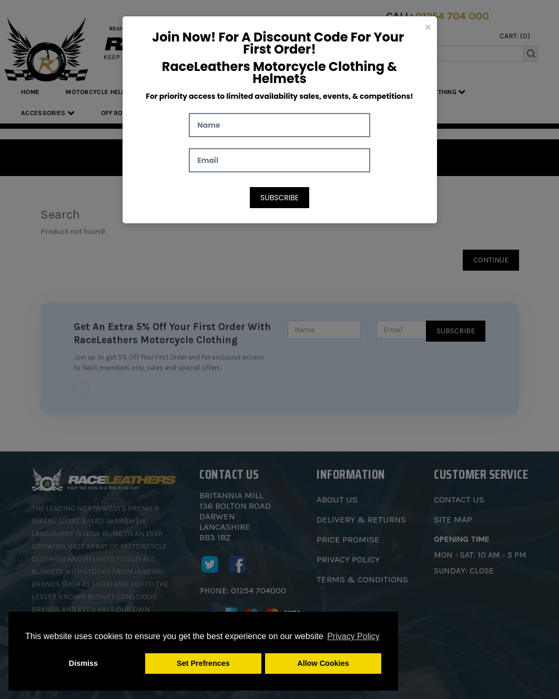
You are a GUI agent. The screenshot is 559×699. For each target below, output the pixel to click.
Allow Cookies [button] (323, 663)
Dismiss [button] (83, 663)
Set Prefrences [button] (203, 663)
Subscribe (279, 197)
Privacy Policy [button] (353, 636)
